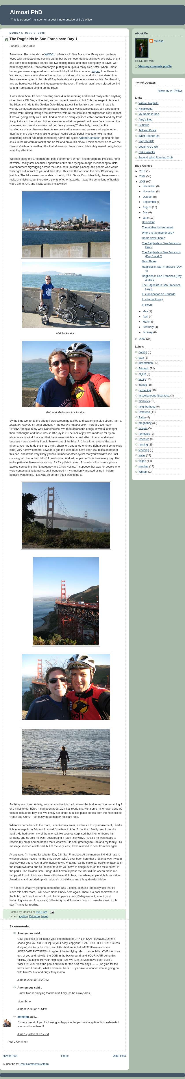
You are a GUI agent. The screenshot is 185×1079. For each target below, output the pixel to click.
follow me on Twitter (170, 90)
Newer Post (10, 1055)
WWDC (49, 54)
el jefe (142, 374)
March (147, 321)
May (146, 311)
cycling (23, 916)
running (143, 444)
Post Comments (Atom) (34, 1064)
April (146, 316)
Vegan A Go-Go (148, 146)
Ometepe (144, 412)
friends (143, 384)
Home (65, 1055)
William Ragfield (148, 103)
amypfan (23, 1016)
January (148, 332)
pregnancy (145, 423)
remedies (144, 433)
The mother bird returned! (158, 227)
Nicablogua (145, 108)
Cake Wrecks (147, 152)
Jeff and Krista (147, 130)
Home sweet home (153, 238)
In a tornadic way (152, 299)
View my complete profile (155, 66)
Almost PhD (26, 12)
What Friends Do (149, 135)
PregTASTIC (146, 141)
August (147, 207)
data (141, 357)
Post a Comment (17, 1041)
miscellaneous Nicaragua (154, 395)
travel (44, 916)
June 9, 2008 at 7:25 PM (32, 1009)
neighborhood (147, 406)
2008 (142, 181)
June (146, 217)
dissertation (146, 363)
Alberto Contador (89, 137)
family (142, 379)
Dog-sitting (148, 222)
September (150, 201)
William (143, 471)
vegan (142, 460)
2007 (142, 338)
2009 (142, 176)
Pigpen (96, 71)
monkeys (144, 401)
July (145, 212)
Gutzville (144, 125)
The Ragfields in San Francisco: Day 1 (43, 39)
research (144, 439)
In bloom (147, 304)
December (149, 186)
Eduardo (34, 916)
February (149, 327)
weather (143, 466)
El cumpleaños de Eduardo (158, 294)
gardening (145, 390)
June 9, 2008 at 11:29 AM (33, 979)
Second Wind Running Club (156, 157)
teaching (144, 450)
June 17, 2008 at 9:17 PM (33, 1034)
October (148, 196)
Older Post (119, 1055)
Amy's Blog (145, 119)
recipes (143, 428)
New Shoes (149, 261)
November (149, 191)
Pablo (142, 417)
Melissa (158, 41)
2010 (142, 171)
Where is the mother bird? (158, 232)
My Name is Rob (149, 114)
